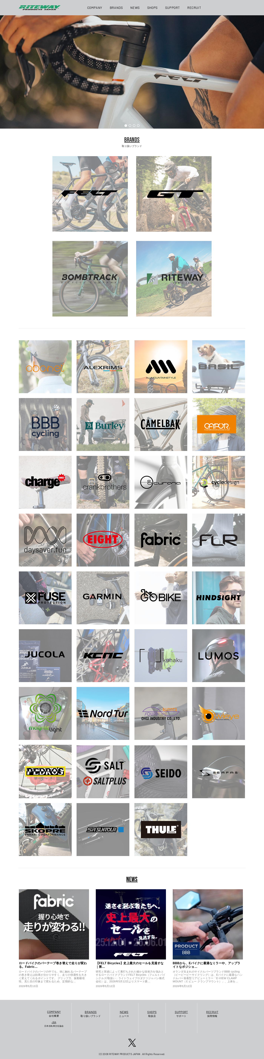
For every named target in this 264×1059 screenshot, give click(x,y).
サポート (181, 1013)
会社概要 (54, 1013)
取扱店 (152, 1013)
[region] (132, 72)
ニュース (124, 1013)
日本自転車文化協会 (54, 1024)
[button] (125, 125)
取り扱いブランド (91, 1013)
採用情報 (212, 1013)
